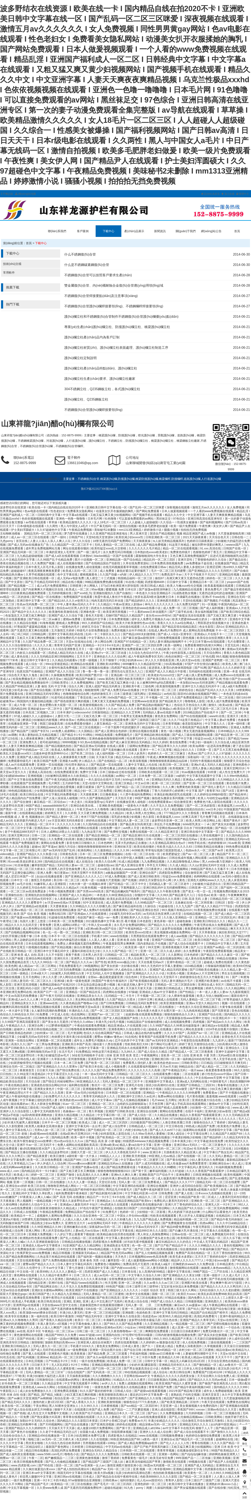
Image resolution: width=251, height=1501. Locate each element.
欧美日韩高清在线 (50, 1301)
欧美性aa (148, 828)
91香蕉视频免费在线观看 (210, 910)
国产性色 (100, 962)
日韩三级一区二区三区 (91, 1331)
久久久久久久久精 (69, 824)
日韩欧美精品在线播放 (209, 846)
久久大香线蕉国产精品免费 (191, 727)
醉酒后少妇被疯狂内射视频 (40, 720)
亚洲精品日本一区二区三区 (207, 582)
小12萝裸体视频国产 (59, 1025)
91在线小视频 (134, 582)
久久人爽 (168, 787)
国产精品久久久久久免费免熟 (100, 1454)
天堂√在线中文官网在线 (98, 783)
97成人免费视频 (115, 876)
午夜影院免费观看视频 (218, 951)
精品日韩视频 (62, 1253)
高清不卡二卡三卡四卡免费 (139, 1357)
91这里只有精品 (179, 544)
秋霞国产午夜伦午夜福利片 (110, 980)
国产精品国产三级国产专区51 (30, 731)
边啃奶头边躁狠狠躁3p (132, 1103)
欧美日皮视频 (20, 1349)
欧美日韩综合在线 (32, 794)
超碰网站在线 (225, 1439)
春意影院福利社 (192, 723)
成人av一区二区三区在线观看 (30, 537)
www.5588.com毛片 (50, 1454)
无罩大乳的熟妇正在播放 (131, 843)
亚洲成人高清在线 (41, 772)
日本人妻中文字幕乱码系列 (75, 1264)
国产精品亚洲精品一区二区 (103, 835)
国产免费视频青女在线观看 (180, 1223)
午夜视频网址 (150, 1055)
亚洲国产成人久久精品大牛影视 (166, 671)
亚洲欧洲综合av (219, 1163)
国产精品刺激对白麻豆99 (106, 1193)
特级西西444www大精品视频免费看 (146, 1141)
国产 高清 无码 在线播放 (69, 1197)
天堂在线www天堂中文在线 (60, 1305)
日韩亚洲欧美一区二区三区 (163, 537)
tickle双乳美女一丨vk (197, 824)
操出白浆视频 (83, 947)
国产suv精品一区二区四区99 (139, 1405)
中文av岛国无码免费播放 (21, 995)
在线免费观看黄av (160, 802)
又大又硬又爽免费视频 (93, 813)
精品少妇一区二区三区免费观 (93, 790)
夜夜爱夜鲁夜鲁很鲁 (219, 1070)
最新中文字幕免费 (14, 1159)
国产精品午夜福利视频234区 (193, 1387)
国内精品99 (18, 708)
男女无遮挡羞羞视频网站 (199, 731)
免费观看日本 (189, 1048)
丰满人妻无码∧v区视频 (52, 1323)
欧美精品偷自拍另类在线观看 (116, 1234)
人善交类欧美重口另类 (177, 1122)
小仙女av (130, 1327)
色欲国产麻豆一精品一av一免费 (98, 917)
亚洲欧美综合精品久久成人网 (105, 988)
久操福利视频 (163, 1487)
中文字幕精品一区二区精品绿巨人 (22, 1446)
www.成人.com (10, 1171)
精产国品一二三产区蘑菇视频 (130, 1409)
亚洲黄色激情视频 (88, 1458)
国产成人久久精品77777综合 (214, 906)
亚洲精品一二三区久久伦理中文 (20, 1267)
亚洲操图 (128, 1312)
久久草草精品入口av (21, 1163)
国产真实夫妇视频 (224, 824)
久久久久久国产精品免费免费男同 (104, 1070)
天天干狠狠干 (109, 660)
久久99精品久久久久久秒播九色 (90, 906)
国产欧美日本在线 (92, 1066)
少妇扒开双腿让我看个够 (16, 936)
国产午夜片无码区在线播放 (58, 995)
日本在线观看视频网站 (40, 943)
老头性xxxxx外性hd (159, 615)
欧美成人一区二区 (78, 589)
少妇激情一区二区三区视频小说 (210, 1107)
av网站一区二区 (126, 775)
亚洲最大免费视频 (40, 1234)
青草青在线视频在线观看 (79, 1417)
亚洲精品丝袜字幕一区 (117, 1007)
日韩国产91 (76, 537)
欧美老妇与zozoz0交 (161, 675)
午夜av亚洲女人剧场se (128, 604)
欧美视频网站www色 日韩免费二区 (108, 1118)
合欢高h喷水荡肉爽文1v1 (21, 969)
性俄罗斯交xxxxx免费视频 (34, 1253)
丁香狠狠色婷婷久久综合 (211, 559)
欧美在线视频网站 (177, 869)
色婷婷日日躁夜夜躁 (200, 541)
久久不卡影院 (55, 954)
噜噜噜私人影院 (195, 701)
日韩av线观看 (46, 1249)
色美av (192, 753)
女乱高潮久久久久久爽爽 (93, 1174)
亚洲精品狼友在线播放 (26, 787)
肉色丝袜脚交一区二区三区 (183, 656)
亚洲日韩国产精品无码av (181, 839)
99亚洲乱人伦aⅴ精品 (162, 1156)
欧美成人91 (21, 1174)
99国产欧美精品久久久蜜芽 (229, 1450)
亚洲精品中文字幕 (95, 619)
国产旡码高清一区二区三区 (105, 1372)
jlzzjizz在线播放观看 (50, 876)
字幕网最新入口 (131, 887)
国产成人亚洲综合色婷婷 (111, 731)
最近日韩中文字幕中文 (35, 660)
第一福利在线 (40, 1316)
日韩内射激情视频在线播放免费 (176, 1335)
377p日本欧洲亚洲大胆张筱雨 (120, 585)
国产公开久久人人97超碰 (214, 753)
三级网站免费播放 (139, 746)
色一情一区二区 (142, 1245)
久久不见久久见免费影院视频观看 (82, 1286)
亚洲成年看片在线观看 (136, 1107)
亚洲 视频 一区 (143, 1469)
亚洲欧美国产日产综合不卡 (156, 1174)
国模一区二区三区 (164, 1294)
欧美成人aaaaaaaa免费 (128, 869)
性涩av (187, 1148)
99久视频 (222, 656)
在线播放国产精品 (227, 563)
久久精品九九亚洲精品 (67, 1294)
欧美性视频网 (233, 1174)
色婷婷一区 (127, 1212)
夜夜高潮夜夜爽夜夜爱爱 (44, 570)
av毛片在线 (24, 884)
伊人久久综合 (82, 541)
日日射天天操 (46, 1070)
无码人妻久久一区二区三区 (51, 1346)
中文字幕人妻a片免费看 (220, 720)
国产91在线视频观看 (194, 716)
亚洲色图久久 (214, 1301)
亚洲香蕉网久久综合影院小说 (127, 1029)
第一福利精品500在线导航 (194, 1059)
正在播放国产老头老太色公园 (156, 1238)
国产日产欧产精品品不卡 (171, 1245)
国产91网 (200, 667)
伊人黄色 (179, 880)
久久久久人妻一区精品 (82, 1182)
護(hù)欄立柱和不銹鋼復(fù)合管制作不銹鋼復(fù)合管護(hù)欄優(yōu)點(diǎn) (121, 316)
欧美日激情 (57, 1156)
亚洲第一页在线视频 (50, 764)
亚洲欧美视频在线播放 (156, 1137)
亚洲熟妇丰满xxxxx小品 (221, 1484)
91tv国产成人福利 (53, 1107)
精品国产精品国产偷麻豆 (80, 679)
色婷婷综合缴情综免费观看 (203, 1435)
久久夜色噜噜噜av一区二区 (126, 1331)
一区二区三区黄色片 (213, 1144)
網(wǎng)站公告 (211, 231)
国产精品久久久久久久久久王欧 (210, 936)
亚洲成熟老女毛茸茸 (117, 1245)
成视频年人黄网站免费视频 (54, 1215)
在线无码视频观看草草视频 (121, 567)
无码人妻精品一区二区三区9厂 (46, 1372)
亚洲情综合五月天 (228, 1465)
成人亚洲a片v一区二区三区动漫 (106, 652)
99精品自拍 (186, 1066)
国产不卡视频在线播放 (235, 1092)
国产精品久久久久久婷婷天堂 (227, 667)
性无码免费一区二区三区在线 (213, 1148)
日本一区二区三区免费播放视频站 (101, 854)
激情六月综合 (67, 846)
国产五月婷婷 (106, 787)
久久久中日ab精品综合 (232, 1223)
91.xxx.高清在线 (211, 548)
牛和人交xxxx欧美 (100, 925)
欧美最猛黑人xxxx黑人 (233, 805)
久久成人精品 (178, 865)
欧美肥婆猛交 (172, 854)
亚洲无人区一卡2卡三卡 (221, 1204)
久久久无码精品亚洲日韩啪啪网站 (53, 656)
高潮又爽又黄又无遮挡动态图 (185, 578)
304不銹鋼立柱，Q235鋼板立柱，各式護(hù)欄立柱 (102, 389)
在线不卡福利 (194, 1111)
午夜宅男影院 (202, 1226)
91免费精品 (83, 1051)
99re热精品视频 (99, 1249)
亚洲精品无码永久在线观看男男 (127, 1048)
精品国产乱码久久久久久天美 (215, 690)
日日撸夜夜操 (109, 794)
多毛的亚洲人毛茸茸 (172, 1308)
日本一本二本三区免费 (69, 1062)
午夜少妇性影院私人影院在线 (182, 652)
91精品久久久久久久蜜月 (129, 1379)
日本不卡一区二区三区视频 (59, 1122)
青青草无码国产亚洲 (67, 645)
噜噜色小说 (72, 1454)
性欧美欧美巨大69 (137, 1044)
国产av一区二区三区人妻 (198, 854)
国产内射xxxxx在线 (124, 1267)
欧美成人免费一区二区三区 (125, 1361)
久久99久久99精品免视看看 (228, 1472)
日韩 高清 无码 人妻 (195, 898)
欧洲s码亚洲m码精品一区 (160, 1349)
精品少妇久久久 (184, 749)
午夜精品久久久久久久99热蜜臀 (180, 1092)
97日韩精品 (221, 928)
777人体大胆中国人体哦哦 (127, 857)
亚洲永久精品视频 (67, 1115)
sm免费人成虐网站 (64, 731)
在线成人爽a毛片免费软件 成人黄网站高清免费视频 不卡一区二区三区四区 (196, 630)
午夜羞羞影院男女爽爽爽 (119, 943)
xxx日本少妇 (214, 809)
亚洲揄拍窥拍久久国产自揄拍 (112, 593)
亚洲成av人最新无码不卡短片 (79, 1204)
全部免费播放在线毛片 (124, 1279)
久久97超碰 (177, 1171)
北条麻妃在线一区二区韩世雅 (194, 902)
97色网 (191, 798)
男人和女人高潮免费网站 (153, 1234)
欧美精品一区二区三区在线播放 (72, 1484)
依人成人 (238, 1163)
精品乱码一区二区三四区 (159, 559)
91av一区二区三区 (74, 1103)
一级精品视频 (43, 1200)
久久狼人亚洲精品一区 (178, 917)
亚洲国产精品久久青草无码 (198, 1320)
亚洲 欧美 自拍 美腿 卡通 (133, 939)
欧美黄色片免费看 (229, 1126)
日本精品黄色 (226, 1264)
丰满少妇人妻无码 (72, 1312)
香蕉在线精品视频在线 (15, 563)
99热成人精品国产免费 (201, 1126)
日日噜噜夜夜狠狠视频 (48, 1018)
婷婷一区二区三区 (43, 1174)
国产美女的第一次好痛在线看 (120, 966)
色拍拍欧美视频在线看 (168, 1472)
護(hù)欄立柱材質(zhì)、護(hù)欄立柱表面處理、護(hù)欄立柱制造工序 (116, 347)
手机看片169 (99, 936)
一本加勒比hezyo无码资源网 (195, 682)
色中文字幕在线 (67, 574)
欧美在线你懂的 (144, 846)
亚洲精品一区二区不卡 (40, 824)
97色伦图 (208, 656)
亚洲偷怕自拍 (14, 895)
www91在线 (217, 716)
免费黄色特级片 (180, 552)
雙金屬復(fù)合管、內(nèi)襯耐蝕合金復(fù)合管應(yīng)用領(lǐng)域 (113, 285)
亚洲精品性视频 (229, 574)
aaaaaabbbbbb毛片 (56, 805)
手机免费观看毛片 (71, 966)
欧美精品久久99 (169, 1357)
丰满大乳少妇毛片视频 (110, 1021)
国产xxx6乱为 (82, 593)
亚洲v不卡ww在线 (214, 596)
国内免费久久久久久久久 (204, 1297)
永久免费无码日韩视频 (118, 552)
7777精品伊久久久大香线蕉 (182, 813)
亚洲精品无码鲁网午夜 (23, 1424)
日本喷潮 (78, 1446)
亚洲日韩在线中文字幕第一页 (200, 831)
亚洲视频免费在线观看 (97, 1089)
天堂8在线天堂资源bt (100, 537)
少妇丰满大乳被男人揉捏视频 (21, 1122)
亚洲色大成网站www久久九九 (206, 880)
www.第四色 (106, 679)
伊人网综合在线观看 (72, 977)
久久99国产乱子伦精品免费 (55, 559)
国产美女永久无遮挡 (55, 1021)
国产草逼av (49, 846)
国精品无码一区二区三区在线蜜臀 (218, 1182)
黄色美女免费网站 (167, 716)
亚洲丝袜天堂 (123, 846)
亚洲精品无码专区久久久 (175, 1364)
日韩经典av (110, 1480)
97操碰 (133, 992)
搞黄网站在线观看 (195, 1130)
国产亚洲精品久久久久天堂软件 (85, 708)
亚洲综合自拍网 (147, 1111)
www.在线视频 (148, 1435)
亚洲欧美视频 (222, 1458)
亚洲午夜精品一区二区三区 (184, 962)
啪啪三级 (34, 1439)
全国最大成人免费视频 (95, 1431)
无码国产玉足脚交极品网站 (18, 872)
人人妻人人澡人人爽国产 (46, 1327)
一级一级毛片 (96, 649)
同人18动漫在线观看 (126, 626)
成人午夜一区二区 (26, 705)
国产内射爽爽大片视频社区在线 (43, 589)
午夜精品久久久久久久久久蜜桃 (140, 1223)
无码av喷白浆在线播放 (233, 1055)
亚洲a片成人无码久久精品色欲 (211, 764)
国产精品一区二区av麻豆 (44, 619)
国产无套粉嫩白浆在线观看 (120, 749)
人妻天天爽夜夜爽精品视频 (26, 746)
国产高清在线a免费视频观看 (83, 1018)
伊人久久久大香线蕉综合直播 (138, 708)
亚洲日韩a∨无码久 (186, 1144)
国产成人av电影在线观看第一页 (63, 988)
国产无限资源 (221, 1010)
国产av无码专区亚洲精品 (162, 1040)
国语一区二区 (65, 1465)
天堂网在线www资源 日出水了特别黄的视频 (184, 828)
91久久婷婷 (160, 742)
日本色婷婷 (191, 954)
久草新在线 (59, 1059)
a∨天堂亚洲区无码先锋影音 (66, 820)
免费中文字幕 (89, 772)
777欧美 (19, 1376)
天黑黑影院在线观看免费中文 (149, 936)
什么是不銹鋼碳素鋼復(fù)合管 (86, 265)
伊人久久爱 (50, 977)
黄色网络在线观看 (26, 1275)
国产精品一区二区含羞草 (195, 1476)
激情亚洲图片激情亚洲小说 (125, 1465)
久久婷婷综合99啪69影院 (211, 794)
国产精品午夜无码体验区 (227, 1219)
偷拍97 (160, 578)
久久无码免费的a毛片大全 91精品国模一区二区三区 (125, 1077)
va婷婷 (180, 775)
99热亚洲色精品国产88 (125, 1439)
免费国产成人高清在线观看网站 (67, 738)
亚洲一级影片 (212, 1275)
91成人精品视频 (129, 861)
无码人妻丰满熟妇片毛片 (177, 980)
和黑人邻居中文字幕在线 (118, 1230)
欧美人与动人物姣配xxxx (213, 995)
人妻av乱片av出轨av (86, 1230)
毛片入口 (244, 1118)
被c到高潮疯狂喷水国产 (35, 1148)
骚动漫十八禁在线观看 (108, 1044)
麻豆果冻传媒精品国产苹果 (143, 1461)
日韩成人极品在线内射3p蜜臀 (143, 1033)
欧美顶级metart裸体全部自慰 (39, 1312)
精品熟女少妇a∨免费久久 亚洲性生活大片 (58, 1223)
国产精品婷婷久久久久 (140, 600)
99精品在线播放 (227, 958)
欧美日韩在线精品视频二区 (46, 1029)
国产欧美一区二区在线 (219, 697)
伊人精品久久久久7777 (144, 574)
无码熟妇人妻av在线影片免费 (162, 712)
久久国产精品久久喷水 (121, 999)
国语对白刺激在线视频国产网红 (198, 693)
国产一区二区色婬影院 (201, 805)
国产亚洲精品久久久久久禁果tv (57, 1066)
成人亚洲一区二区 (184, 1327)
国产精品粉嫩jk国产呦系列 (123, 891)
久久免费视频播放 (172, 1413)
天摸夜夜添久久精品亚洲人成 (182, 1152)
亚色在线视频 (158, 738)
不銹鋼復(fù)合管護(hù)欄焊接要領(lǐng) (93, 409)
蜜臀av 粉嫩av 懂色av (108, 1036)
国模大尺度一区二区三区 (87, 1152)
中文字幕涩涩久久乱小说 (63, 1074)
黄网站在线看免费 (53, 843)
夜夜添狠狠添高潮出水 (113, 1394)
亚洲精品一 (150, 1092)
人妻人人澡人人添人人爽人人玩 (50, 541)
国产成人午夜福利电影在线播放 (20, 1096)
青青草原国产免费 (161, 1387)
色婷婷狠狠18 (217, 843)
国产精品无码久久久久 (17, 1402)
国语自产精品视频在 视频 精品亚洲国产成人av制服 (183, 533)
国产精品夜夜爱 (37, 1156)
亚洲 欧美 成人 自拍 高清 (27, 954)
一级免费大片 (219, 619)
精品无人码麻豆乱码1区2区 (188, 1361)
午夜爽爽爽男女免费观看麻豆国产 (129, 649)
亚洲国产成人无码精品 (199, 1465)
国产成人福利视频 (212, 608)
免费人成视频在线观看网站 (136, 1383)
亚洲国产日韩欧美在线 (120, 1111)
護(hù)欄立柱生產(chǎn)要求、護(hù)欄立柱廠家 (99, 378)
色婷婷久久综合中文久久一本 (39, 1204)
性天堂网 (111, 1282)
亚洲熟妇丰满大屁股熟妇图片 (30, 697)
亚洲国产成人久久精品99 (75, 895)
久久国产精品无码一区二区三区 (161, 1148)
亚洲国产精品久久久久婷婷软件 (26, 1428)
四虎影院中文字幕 (221, 1130)
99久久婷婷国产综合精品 (98, 623)
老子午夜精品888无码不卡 (22, 831)
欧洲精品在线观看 (83, 664)
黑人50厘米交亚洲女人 (64, 1405)
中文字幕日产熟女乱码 (218, 1152)
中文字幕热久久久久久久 (104, 637)
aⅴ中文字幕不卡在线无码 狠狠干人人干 (188, 1428)
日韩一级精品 (20, 973)
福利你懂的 (127, 1480)
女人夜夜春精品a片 (67, 898)
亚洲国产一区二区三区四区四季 (142, 645)
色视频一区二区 (73, 1118)
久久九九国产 (185, 906)
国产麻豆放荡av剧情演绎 (139, 637)
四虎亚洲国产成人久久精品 (102, 1271)
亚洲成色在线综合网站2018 (49, 1085)
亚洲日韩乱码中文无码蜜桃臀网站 (165, 887)
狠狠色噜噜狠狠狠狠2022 (114, 1171)
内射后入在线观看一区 (32, 652)
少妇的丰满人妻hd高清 (115, 1178)
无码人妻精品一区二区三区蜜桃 (104, 1294)
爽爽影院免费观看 (157, 1331)
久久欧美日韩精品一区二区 (53, 1167)
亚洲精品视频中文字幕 (188, 1469)
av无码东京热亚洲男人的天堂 (162, 913)
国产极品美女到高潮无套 (136, 824)
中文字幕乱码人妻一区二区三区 (129, 820)
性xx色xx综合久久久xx (69, 1141)
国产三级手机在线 (181, 611)
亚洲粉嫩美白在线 (75, 1226)
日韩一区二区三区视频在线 (223, 1413)
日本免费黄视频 (119, 619)
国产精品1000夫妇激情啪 (139, 634)
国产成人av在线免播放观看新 (148, 1417)
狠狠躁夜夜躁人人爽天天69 (151, 1118)
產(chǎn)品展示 (134, 231)
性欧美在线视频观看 (163, 1215)
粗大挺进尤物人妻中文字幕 (135, 984)
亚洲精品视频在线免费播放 (109, 1364)
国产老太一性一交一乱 (197, 891)
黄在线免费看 (178, 742)
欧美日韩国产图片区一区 (92, 675)
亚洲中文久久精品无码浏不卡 (201, 686)
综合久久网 (76, 686)
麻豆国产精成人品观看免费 (170, 1107)
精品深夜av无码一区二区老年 (158, 1424)
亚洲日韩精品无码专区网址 (43, 693)
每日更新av (62, 872)
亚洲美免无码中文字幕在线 (143, 723)
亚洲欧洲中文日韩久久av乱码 (136, 1096)
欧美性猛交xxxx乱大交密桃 (109, 548)
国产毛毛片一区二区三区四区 (113, 1484)
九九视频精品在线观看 (188, 589)
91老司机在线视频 (63, 697)
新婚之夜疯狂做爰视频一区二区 (97, 839)
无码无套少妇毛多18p (14, 690)
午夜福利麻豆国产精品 (215, 1249)
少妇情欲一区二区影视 (151, 1212)
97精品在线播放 (175, 1297)
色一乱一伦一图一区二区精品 (62, 932)
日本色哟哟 (105, 843)
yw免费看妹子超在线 (199, 563)
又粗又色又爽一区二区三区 (101, 716)
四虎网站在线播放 (115, 992)
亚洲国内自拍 (112, 1335)
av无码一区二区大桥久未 (58, 1439)
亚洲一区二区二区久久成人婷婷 (161, 951)
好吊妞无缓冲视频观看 (139, 1241)
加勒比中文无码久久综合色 (37, 1420)
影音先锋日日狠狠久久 (81, 843)
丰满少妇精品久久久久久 (164, 1420)
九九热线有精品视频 (196, 1010)
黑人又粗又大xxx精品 (97, 869)
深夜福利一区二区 (199, 757)
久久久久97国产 (174, 1033)
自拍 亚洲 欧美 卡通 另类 (199, 1055)
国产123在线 (10, 738)
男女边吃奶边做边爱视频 (59, 787)
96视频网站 (91, 966)
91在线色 (131, 1036)
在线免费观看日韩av (153, 567)
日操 (91, 757)
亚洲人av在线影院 (212, 839)
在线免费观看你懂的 (78, 723)
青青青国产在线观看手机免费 (158, 1036)
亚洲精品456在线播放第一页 (47, 1435)
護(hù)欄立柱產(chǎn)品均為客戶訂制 (91, 337)
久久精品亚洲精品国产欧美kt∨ (132, 1200)
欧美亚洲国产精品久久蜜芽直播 (176, 1383)
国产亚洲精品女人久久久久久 (119, 1290)
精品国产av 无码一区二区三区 (111, 1469)
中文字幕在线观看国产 (84, 1178)
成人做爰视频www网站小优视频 (148, 1260)
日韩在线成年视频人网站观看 (188, 857)
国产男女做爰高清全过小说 (141, 1368)
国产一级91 (59, 537)
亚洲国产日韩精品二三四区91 (196, 1085)
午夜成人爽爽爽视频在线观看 (166, 757)
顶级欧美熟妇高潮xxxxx (60, 1342)
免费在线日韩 (58, 913)
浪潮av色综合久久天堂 (222, 1409)
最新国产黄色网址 (58, 1446)
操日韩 (44, 675)
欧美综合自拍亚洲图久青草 (215, 637)
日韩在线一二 (241, 537)
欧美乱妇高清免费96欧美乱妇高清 (220, 1294)
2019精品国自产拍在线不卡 (201, 712)
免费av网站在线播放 (171, 1096)
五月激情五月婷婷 (63, 630)
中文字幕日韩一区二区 (112, 1115)
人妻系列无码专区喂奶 (234, 1197)
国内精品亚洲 (37, 1282)
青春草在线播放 (228, 1085)
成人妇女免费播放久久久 (36, 1390)
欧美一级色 (218, 895)
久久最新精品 (103, 850)
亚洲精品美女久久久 (90, 995)
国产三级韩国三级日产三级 (149, 720)
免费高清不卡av (172, 574)
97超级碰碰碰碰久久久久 (177, 1077)
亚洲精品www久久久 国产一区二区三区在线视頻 (68, 727)
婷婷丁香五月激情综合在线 (197, 1044)
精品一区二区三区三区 (32, 667)
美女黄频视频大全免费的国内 (199, 1405)
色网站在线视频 (87, 720)
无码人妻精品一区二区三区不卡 (123, 1081)
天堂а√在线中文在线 (233, 1353)
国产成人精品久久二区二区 (145, 1197)
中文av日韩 (142, 783)
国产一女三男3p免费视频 (43, 1044)
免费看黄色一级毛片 (135, 1458)
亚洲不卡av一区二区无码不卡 (36, 1144)
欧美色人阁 (230, 664)
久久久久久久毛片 (152, 1018)
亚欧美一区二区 (171, 1055)
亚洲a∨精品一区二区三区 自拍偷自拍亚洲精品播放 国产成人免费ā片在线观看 (61, 910)
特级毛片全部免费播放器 (93, 630)
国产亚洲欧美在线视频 (193, 679)
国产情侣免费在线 (68, 1070)
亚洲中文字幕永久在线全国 (123, 1316)
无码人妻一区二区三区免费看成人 (140, 1182)
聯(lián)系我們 (57, 231)
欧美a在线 (226, 705)
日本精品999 (37, 1077)
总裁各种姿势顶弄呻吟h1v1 (51, 753)
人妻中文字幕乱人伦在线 (141, 764)
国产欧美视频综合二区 (219, 1185)
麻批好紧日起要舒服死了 (133, 570)
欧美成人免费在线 (63, 749)
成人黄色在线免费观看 (200, 958)
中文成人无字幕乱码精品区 (211, 1241)
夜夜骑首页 (27, 1070)
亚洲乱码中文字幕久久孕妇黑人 (33, 1193)
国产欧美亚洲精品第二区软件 (180, 1402)
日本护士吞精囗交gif (113, 1420)
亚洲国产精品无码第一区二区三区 (22, 552)
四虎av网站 (207, 1223)
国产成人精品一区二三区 (212, 1066)
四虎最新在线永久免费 (219, 1469)
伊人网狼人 (91, 585)
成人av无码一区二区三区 (110, 1275)
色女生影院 (206, 626)
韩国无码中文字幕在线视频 (75, 1472)
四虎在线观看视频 (127, 1342)
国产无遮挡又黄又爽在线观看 (30, 630)
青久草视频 (96, 1111)
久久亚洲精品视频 (156, 1323)
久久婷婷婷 (147, 1342)
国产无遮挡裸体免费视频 (67, 1308)
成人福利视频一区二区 (111, 753)
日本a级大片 (39, 973)
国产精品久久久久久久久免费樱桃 (170, 925)
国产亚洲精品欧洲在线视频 (153, 734)
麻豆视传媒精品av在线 (126, 809)
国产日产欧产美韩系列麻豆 (152, 1446)
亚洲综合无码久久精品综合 (100, 1450)
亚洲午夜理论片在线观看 (59, 1297)
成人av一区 (42, 1137)
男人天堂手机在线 (225, 1059)
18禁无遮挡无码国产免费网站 (112, 541)
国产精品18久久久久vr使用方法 (69, 600)
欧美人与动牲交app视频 (213, 798)
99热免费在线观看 (238, 846)
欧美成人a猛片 (162, 1264)
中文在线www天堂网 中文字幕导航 (218, 1077)
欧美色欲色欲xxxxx (167, 1062)
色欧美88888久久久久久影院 (159, 1476)
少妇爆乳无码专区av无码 (125, 913)
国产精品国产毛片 (38, 1484)
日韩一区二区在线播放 (51, 1182)
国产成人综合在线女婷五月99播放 (30, 1409)
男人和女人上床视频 (36, 1308)
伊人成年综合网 (239, 1338)
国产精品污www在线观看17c (85, 1282)
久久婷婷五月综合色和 (32, 887)
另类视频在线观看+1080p (99, 1443)
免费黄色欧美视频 (188, 787)
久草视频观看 (213, 1346)
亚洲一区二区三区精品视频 (103, 1312)
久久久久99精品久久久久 (205, 1245)
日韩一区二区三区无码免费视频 (61, 969)
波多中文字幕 (17, 1439)
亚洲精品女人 (66, 809)
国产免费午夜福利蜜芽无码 (152, 1189)
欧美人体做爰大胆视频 (235, 1189)
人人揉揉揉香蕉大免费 (72, 757)
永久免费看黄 (192, 951)
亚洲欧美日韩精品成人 (169, 988)
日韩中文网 (145, 999)
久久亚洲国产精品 (35, 839)
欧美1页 (184, 1100)
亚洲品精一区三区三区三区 (128, 675)
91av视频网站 (60, 828)
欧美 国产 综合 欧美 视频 (30, 913)
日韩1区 (220, 902)
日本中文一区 (20, 880)
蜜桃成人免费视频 (68, 623)
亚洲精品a (104, 1200)
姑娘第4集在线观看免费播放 (144, 1014)
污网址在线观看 (44, 608)
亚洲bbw (42, 1357)
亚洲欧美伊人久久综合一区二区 (141, 917)
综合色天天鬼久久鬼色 (23, 675)
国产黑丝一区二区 (12, 809)
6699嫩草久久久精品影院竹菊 (142, 664)
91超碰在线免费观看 (62, 917)
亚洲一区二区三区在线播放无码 (142, 1297)
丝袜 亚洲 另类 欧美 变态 (122, 1055)
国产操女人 (121, 1089)
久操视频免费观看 (63, 675)
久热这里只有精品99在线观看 (56, 1256)
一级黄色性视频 (108, 887)
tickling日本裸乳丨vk (136, 779)
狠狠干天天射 (63, 1409)
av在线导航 (217, 857)
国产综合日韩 (133, 1349)
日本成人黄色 (131, 1346)
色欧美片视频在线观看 (153, 768)
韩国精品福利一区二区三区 (135, 578)
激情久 (213, 705)
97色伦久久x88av (82, 1021)
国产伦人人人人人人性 (175, 1443)
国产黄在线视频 (177, 1159)
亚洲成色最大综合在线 (207, 1100)
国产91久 (194, 1308)
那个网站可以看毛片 (164, 1044)
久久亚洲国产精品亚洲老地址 (109, 533)
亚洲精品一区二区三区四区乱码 (215, 917)
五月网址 (171, 1100)
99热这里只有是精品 (105, 1051)
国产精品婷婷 (212, 1137)
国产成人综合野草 (115, 1126)
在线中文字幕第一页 (91, 1048)
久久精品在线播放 (166, 1115)
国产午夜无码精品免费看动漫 (64, 779)
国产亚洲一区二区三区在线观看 (204, 783)
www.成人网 (240, 1107)
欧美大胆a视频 (104, 1472)
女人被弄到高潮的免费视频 (49, 1010)
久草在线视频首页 (210, 1398)
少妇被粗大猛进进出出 (207, 884)
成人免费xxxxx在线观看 (230, 675)
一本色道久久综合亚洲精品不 (152, 593)
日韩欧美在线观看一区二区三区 (159, 772)
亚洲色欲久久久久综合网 (110, 656)
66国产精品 (33, 805)
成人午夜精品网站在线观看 (221, 1305)
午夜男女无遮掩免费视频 (137, 716)
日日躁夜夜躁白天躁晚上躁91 (167, 1379)
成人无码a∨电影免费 (71, 578)
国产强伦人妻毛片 (214, 787)
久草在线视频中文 (212, 835)
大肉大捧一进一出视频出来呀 (88, 884)
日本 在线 (40, 936)
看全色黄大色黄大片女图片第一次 (159, 1010)
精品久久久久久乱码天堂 (21, 925)
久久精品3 (104, 604)
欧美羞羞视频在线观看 (219, 585)
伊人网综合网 (104, 641)
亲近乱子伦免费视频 (167, 824)
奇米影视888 (162, 1469)
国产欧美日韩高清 (108, 1297)
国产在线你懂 (217, 1487)
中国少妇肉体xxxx (131, 660)
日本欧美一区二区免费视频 (66, 921)
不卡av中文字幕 (53, 1267)
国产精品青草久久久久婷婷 (170, 746)
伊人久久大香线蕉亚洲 (160, 660)
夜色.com (11, 857)
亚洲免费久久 (29, 742)
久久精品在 (88, 1115)
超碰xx (36, 846)
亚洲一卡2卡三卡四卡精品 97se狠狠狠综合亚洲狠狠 (67, 1480)
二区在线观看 (191, 1074)
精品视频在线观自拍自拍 (188, 809)
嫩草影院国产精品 (44, 865)
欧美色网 (11, 966)
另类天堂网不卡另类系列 (87, 872)
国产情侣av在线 (21, 1018)
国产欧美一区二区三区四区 (103, 1062)
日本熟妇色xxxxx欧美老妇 (151, 552)
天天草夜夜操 (208, 932)
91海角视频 (47, 623)
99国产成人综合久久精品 (167, 1301)
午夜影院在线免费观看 (196, 1040)
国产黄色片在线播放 (24, 1431)
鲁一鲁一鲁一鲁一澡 (96, 671)
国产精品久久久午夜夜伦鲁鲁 (161, 891)
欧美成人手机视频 (24, 1301)
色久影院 (149, 816)
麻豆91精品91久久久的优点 (174, 1241)
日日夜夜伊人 (154, 869)
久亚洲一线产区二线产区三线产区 (133, 1249)
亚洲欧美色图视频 (111, 805)
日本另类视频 (240, 869)
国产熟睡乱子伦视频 (217, 600)
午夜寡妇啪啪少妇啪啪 (187, 1137)
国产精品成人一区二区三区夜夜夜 (191, 1051)
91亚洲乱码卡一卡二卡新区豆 (231, 1018)
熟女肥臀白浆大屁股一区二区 (59, 705)
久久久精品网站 (235, 988)
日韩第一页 (204, 749)
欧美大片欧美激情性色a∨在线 (136, 623)
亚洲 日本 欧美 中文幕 (229, 1446)
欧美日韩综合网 (180, 1372)
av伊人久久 (109, 1383)
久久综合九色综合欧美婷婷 (63, 1443)
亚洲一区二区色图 (130, 1282)
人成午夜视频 (9, 1100)
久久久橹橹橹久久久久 (107, 1376)
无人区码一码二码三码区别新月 (73, 1148)
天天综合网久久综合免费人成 (216, 1376)
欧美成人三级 (88, 1122)
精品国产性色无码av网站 (117, 1253)
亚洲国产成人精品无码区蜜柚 (169, 969)
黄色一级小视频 (171, 731)
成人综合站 (160, 1372)
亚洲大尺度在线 (233, 1480)
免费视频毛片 (124, 734)
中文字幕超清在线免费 (209, 1141)
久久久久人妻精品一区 (112, 1417)
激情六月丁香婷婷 (89, 749)
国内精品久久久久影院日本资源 (78, 1420)
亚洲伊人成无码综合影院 (186, 1185)
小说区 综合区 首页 (153, 1290)
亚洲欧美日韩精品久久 (17, 1346)
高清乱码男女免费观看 (66, 1450)
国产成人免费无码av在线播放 (120, 690)
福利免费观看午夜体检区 (72, 1193)
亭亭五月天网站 (157, 865)
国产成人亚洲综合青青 (130, 865)
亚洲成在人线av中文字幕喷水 (158, 992)
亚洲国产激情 (66, 1174)
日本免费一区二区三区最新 (156, 775)
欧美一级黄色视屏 (79, 980)
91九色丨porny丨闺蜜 (138, 1487)
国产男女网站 (199, 1089)
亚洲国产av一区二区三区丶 (106, 1014)
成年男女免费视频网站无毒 (43, 548)
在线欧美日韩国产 (127, 1208)
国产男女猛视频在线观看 (190, 1487)
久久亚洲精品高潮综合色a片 (167, 843)
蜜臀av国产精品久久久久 (39, 1264)
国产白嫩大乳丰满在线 (184, 1230)
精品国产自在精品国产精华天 (209, 1312)
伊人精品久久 (88, 761)
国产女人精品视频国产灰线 (121, 1018)
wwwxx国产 (234, 544)
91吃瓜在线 (8, 1357)
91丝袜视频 (22, 865)
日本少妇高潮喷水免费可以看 (87, 1435)
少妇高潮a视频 (173, 664)
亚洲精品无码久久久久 (194, 1424)
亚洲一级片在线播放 (21, 1379)
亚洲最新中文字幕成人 (160, 1081)
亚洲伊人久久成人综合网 (156, 1431)
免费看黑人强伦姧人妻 (138, 1062)
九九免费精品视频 (153, 861)
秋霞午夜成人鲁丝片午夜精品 (114, 596)
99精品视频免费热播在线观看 (104, 582)
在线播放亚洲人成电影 (132, 802)
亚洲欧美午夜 (132, 686)
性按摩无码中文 (137, 738)
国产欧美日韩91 (29, 857)
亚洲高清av (42, 828)
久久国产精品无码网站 (111, 1148)
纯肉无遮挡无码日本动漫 (107, 600)
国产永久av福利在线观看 (103, 1357)
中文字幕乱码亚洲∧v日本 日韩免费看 (149, 1193)
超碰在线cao (105, 865)
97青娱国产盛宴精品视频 (30, 626)
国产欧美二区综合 (83, 753)
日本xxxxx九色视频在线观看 (213, 1193)
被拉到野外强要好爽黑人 (208, 544)
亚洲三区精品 (124, 783)
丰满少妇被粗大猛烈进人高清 (46, 1376)
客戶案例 (83, 231)
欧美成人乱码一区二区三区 (80, 570)
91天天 (53, 626)
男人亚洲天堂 (139, 533)
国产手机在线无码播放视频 (227, 1279)
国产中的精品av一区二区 (33, 749)
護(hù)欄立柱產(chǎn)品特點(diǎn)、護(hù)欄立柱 (100, 368)
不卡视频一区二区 (158, 697)
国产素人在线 (184, 1193)
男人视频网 (24, 1200)
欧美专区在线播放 (17, 1316)
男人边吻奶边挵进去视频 (30, 939)
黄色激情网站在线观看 (29, 1335)
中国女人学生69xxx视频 (133, 1215)
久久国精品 (86, 731)
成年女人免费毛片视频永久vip (151, 619)
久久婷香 (70, 813)
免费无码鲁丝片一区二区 (218, 1331)
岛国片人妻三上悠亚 (33, 921)
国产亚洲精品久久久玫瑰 (145, 1398)
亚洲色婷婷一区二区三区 (150, 1484)
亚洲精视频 (35, 775)
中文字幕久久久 (215, 723)
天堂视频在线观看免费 (114, 720)
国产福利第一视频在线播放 (95, 1256)
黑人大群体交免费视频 (46, 1103)
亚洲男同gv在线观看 (26, 1305)
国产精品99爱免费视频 (176, 1226)
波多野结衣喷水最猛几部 (145, 1320)
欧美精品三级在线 (28, 1107)
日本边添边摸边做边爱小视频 (96, 984)
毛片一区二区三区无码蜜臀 (169, 570)
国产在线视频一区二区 (192, 1156)
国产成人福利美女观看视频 (18, 1454)
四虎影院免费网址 (171, 872)
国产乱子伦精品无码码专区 (43, 582)
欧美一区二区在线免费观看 (45, 1159)
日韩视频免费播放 (172, 1435)
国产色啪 (20, 1413)
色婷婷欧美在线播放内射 (147, 1204)
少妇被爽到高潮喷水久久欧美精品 (66, 775)
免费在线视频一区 (142, 831)
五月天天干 (84, 656)
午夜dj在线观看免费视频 (90, 1025)
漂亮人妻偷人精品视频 (207, 768)
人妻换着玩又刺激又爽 (210, 649)
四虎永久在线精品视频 (106, 608)
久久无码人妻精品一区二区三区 (229, 1156)
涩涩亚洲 (171, 1197)
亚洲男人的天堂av (50, 679)
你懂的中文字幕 (145, 895)
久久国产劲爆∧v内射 (114, 574)
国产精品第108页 (78, 1077)
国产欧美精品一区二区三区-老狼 (118, 1137)
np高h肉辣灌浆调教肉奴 (37, 1115)
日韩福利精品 (94, 1446)
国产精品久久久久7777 (179, 1182)
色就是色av (150, 1316)
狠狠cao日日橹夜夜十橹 (165, 1353)
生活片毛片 (66, 1051)
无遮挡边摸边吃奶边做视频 (217, 593)
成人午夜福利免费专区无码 (146, 656)
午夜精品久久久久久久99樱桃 (157, 1167)
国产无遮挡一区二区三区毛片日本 (216, 708)
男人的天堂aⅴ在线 (188, 660)
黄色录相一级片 (164, 921)
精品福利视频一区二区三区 (192, 1219)
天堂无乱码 (232, 645)
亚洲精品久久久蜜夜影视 (59, 1368)
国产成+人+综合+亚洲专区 (175, 634)
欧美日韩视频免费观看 (29, 1461)
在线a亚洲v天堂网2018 (75, 1133)
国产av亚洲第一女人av (90, 1465)
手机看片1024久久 (82, 1346)
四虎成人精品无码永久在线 (66, 652)
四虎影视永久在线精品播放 (129, 1387)
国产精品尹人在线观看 (224, 1461)
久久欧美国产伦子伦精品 (86, 1413)
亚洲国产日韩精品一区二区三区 (172, 939)
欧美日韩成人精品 (153, 585)
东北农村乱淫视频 (132, 839)
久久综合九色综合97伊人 (145, 652)
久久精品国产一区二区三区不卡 (72, 544)
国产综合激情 (23, 802)
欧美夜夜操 (78, 1353)
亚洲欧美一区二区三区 (206, 1200)
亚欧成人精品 (165, 1346)
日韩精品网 (39, 634)
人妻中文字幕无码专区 (40, 809)
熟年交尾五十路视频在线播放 (30, 947)
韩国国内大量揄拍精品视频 (35, 701)
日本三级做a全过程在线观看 (118, 772)
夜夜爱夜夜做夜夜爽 (198, 928)
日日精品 (207, 1062)
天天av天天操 (168, 1066)
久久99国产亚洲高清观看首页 (21, 1021)
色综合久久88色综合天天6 (17, 1014)
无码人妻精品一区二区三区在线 (115, 544)
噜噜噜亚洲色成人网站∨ (64, 1185)
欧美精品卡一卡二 (23, 1215)
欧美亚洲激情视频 (172, 1003)
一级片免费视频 (21, 1480)
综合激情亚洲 (183, 802)
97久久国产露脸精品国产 (96, 798)
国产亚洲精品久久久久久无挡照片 (210, 570)
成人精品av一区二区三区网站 (37, 966)
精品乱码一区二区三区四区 (67, 1357)
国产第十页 (140, 1171)
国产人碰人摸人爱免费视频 (195, 675)
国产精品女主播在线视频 (21, 1152)
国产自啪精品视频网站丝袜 (23, 932)
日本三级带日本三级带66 (142, 1286)
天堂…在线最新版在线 (234, 816)
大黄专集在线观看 (231, 1007)
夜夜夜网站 (121, 910)
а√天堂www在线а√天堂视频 (63, 902)
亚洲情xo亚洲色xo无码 (108, 1327)
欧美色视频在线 (167, 1249)
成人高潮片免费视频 (119, 902)
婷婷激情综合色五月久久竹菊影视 (202, 977)
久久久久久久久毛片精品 (145, 548)
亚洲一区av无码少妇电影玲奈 (85, 1092)
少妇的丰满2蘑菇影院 (143, 1364)
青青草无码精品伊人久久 (99, 1096)
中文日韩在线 (175, 1126)
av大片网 (100, 697)
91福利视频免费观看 (229, 1167)
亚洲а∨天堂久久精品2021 (203, 1003)
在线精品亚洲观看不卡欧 (73, 1387)
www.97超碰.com (90, 1335)
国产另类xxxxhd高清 (90, 891)
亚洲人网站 (33, 1230)
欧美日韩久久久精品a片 (64, 887)
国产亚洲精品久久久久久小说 (146, 973)
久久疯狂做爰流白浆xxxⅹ (39, 1469)
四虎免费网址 (67, 1048)
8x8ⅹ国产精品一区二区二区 (126, 697)
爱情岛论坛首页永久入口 (127, 671)
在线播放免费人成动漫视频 (83, 567)
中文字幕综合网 (197, 1133)
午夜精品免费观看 (52, 1212)
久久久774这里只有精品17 (185, 720)
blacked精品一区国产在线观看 (114, 555)
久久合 (176, 1189)
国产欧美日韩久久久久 (162, 679)
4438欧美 (137, 850)
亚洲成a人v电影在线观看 (199, 779)
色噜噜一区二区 (171, 1368)
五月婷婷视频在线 (60, 593)
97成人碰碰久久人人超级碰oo (33, 716)
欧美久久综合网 (106, 861)
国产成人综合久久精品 (153, 1051)
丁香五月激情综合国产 (113, 1398)
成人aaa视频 (179, 936)
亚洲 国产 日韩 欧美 (210, 1327)
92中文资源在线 (93, 902)
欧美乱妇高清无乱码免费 (123, 898)
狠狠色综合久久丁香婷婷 (210, 1122)
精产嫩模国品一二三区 (60, 1458)
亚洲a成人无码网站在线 (192, 1081)
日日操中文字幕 (177, 582)
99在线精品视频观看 (137, 1372)
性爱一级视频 (89, 660)
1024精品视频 (193, 966)
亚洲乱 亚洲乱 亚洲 (76, 1301)
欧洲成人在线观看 (167, 999)
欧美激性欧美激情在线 (64, 611)
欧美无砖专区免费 (162, 1458)
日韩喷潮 (76, 585)
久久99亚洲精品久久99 (46, 1226)
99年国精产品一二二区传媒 (194, 1458)
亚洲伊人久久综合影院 (15, 1111)
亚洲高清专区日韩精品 (15, 1342)
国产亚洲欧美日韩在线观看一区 (34, 578)
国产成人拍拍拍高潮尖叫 (73, 1469)
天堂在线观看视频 (29, 1260)
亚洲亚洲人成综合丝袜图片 (95, 1342)
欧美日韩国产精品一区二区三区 (215, 939)
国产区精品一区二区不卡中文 (128, 884)
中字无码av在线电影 (119, 1446)
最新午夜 (11, 813)
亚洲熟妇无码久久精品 (166, 779)
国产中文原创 (14, 582)
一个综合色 (233, 1327)
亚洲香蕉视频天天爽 (175, 947)
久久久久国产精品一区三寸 (121, 951)
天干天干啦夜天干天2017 (201, 574)
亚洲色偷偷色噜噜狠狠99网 (107, 738)
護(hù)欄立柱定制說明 (80, 358)
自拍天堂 (51, 1048)
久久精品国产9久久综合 (188, 1208)
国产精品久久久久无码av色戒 (207, 1379)
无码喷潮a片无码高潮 (164, 1048)
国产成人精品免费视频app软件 (138, 1443)
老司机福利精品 (50, 742)
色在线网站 (79, 1014)
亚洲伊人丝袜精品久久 (112, 958)
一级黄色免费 (101, 1387)
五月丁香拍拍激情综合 (228, 1253)
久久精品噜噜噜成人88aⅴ (183, 861)
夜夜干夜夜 (73, 954)
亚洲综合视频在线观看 (144, 731)
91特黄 (212, 772)
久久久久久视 (43, 645)
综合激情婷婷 (189, 1249)
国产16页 (228, 790)
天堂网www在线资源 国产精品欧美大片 (157, 701)
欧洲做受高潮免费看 (27, 1297)
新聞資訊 (160, 231)
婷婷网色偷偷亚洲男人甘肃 (227, 1454)
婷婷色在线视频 (96, 820)
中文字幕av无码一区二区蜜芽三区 (143, 1159)
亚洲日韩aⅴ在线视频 (68, 1476)
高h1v (220, 626)
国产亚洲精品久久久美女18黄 (182, 1275)
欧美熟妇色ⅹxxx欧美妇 (75, 1100)
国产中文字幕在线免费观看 (26, 779)
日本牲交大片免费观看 (72, 1249)
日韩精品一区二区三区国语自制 (175, 984)
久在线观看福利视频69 (143, 1066)
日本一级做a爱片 (240, 1379)
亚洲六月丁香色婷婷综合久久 (184, 1204)
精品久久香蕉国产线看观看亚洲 (200, 1115)
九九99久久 (128, 1051)
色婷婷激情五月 (101, 693)
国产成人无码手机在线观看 (49, 1349)
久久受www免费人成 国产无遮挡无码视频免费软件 (70, 1487)
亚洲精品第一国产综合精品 (124, 559)
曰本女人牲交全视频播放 (200, 1368)
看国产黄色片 (232, 820)
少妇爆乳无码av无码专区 (33, 1036)
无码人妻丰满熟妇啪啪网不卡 (168, 641)
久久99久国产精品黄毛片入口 (176, 895)
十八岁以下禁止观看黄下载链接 (75, 1234)
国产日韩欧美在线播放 (204, 969)
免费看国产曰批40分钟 (208, 1372)
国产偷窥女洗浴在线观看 (189, 615)
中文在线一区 (26, 1271)
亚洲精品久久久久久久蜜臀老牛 (22, 902)
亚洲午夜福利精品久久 (235, 1316)
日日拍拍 (6, 1074)
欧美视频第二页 (180, 768)
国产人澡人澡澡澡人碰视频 (61, 798)
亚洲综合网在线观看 (39, 958)
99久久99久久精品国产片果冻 (173, 1338)
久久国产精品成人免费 (120, 705)
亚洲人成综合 (176, 1133)
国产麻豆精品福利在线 (128, 906)
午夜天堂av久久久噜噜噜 (93, 809)
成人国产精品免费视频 (152, 544)
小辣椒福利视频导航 (218, 966)
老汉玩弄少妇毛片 (230, 1368)
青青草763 (213, 790)
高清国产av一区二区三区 (203, 1033)
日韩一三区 (39, 835)
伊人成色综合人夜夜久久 (131, 969)
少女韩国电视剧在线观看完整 (53, 790)
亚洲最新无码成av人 (86, 1253)
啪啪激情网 (92, 690)
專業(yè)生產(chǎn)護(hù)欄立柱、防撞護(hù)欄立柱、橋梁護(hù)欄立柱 (117, 327)
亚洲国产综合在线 (211, 1014)
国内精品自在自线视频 (59, 861)
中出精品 (242, 1264)
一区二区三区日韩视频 (96, 1185)
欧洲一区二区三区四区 (167, 783)
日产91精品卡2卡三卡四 (61, 1361)
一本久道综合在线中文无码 (103, 779)
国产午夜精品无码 (174, 1070)
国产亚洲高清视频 (103, 1424)
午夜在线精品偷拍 (17, 1085)
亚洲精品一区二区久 (102, 1103)
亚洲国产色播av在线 (85, 1167)
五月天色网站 (32, 977)
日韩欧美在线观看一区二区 (139, 1454)
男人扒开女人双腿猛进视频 (196, 1215)
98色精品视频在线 (20, 790)
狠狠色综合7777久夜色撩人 (141, 1402)
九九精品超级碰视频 (30, 555)
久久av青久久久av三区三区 (162, 1282)
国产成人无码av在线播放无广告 (29, 544)
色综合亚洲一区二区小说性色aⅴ (75, 1398)
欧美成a (203, 1178)
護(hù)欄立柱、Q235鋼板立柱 (86, 399)
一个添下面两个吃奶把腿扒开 (121, 727)
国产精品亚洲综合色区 (145, 910)
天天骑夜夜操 (142, 541)
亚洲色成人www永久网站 (39, 1387)
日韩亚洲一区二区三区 (204, 887)
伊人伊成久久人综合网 (52, 1163)
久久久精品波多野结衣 (54, 1152)
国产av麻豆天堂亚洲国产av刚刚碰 (30, 1398)
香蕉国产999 (185, 1409)
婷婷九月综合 (215, 988)
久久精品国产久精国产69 (226, 1133)
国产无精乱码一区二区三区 (105, 1130)
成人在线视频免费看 (177, 1021)
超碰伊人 (20, 1029)
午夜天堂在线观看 (213, 1402)
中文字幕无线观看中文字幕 (204, 775)
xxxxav (201, 1409)
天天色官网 (156, 1103)
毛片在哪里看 (236, 641)
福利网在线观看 (79, 1085)
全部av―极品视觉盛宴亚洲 (106, 977)
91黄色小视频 (176, 973)
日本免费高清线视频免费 (167, 563)
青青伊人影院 (174, 1480)
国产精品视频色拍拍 (58, 746)
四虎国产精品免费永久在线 (129, 667)
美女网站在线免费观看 (90, 999)
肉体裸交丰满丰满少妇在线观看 (72, 1036)
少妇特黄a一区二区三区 (50, 1033)
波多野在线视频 (172, 928)
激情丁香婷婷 (111, 1458)
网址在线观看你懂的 (76, 548)
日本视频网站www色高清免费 (148, 1256)
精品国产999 (73, 1159)
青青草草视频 (166, 1450)
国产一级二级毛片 (89, 552)
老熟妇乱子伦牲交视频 (186, 1394)
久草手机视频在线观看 (41, 574)
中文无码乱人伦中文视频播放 (106, 973)
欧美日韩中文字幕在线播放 (186, 1484)
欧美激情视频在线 (92, 705)
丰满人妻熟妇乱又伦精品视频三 (39, 734)
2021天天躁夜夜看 (195, 537)
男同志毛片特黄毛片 (119, 1189)
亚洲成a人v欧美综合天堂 (175, 708)
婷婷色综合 (186, 690)
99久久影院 (241, 1070)
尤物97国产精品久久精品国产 (124, 615)
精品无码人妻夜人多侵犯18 (187, 567)
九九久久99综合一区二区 (47, 962)
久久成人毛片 (232, 1275)
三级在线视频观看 (220, 1342)
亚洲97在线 (56, 1282)
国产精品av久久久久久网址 (225, 1021)
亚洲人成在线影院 (164, 1409)
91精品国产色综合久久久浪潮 (160, 898)
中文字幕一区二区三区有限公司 (20, 850)
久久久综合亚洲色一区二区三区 (94, 1215)
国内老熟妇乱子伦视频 (152, 943)
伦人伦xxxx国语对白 (150, 1480)
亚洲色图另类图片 (169, 600)
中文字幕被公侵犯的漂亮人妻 (39, 1100)
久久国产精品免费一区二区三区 (43, 641)
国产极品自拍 (238, 559)
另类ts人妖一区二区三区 (50, 1130)
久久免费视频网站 (83, 682)
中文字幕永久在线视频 (215, 1230)
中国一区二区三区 (69, 1089)
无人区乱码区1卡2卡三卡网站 (70, 1364)
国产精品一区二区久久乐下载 (222, 1238)
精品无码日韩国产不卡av (44, 1189)
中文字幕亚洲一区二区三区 (159, 690)
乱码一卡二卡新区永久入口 (103, 634)
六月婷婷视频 (194, 1413)
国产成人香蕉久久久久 (81, 1402)
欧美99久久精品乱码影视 (175, 1316)
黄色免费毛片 (214, 589)
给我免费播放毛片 (25, 679)
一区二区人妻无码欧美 (153, 1267)
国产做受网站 (77, 1130)
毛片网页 (54, 783)
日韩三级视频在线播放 (95, 667)
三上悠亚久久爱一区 (235, 1297)
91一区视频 (209, 604)
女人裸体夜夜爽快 (32, 738)
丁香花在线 (85, 697)
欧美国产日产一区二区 (49, 992)
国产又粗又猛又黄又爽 (219, 872)
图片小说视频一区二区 (90, 559)
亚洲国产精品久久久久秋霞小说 (37, 854)
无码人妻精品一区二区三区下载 (201, 999)
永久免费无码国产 (188, 604)
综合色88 (131, 977)
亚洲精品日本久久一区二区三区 (125, 1413)
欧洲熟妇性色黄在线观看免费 (39, 1238)
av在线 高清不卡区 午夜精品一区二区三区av (46, 1331)
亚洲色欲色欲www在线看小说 (141, 608)
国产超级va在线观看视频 (150, 1390)
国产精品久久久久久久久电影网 (40, 1118)
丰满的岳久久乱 (79, 1010)
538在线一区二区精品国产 (102, 1308)
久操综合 (150, 906)
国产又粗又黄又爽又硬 (222, 615)
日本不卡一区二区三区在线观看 (69, 936)
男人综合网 (135, 958)
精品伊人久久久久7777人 (188, 1260)
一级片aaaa (196, 1070)
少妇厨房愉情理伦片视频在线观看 (30, 1062)
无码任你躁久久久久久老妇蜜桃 (220, 1290)
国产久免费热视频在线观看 (60, 1260)
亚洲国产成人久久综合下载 (66, 615)
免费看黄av (210, 1092)
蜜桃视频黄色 (89, 574)
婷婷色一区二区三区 (219, 578)
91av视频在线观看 (194, 772)
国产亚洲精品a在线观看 (32, 906)
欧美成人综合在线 (137, 1301)
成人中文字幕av (102, 1100)
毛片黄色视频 (195, 1096)
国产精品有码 (238, 794)
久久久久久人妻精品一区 (66, 1271)
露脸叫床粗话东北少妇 (86, 951)
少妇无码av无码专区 (39, 898)
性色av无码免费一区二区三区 (36, 604)
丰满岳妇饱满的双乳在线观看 (173, 794)
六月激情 (67, 857)
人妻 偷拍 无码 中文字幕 (51, 686)
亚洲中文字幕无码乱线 (68, 690)
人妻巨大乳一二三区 (68, 716)
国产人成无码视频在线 (151, 1163)
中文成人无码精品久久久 (57, 999)
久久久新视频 (151, 626)
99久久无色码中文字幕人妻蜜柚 (162, 966)
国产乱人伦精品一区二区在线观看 (82, 1238)
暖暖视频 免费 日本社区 (121, 589)
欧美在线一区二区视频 (17, 1405)
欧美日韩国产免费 (46, 761)
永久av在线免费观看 (18, 1208)
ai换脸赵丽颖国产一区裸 (121, 872)
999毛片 (5, 1301)
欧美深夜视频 (139, 761)
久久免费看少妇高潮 (61, 839)
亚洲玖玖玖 (61, 958)
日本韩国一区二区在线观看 (124, 1092)
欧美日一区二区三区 (88, 1320)
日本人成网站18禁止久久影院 (60, 831)
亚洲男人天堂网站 (83, 958)
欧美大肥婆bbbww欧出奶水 (190, 619)
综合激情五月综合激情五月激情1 (203, 1420)
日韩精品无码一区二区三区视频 (230, 898)
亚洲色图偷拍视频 (94, 898)
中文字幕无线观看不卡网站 (82, 1383)
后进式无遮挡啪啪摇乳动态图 (229, 555)
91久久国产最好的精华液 (96, 1390)
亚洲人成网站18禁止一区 (70, 925)
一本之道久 (76, 802)
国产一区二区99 (231, 712)
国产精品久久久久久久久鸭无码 (221, 1286)
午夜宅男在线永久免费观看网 (213, 925)
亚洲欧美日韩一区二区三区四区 (103, 932)
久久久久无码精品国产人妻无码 (42, 768)
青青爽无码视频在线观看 (218, 813)
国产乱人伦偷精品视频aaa (186, 1417)
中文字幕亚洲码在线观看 (129, 1185)
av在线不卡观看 (231, 980)
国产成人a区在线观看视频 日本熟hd (69, 555)
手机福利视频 (139, 1353)
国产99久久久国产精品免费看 (123, 1323)
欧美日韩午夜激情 (63, 1316)
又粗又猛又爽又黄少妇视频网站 (192, 1446)
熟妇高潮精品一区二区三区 (49, 1178)
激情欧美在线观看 (175, 1461)
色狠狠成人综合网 (12, 1230)
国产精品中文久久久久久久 (30, 611)
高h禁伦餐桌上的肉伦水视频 (117, 768)
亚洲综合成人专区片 (211, 984)
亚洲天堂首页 (211, 1394)
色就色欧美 (144, 1312)
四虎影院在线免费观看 (15, 1226)
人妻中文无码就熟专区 (46, 1111)
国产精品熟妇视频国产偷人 (154, 705)
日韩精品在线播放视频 (76, 1241)
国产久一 (148, 1346)
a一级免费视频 (78, 1349)
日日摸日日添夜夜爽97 (186, 1331)
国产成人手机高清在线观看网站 (186, 1103)
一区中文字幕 (120, 1338)
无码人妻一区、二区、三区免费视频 (149, 1305)
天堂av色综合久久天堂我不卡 (159, 977)
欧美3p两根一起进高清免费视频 (210, 746)
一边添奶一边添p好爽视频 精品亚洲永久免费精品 (77, 1338)
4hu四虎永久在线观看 (114, 1204)
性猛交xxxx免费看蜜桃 (177, 876)
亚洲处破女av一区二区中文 (45, 708)
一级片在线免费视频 (92, 1361)
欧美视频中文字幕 (212, 1048)
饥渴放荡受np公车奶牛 (100, 802)
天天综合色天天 (219, 537)
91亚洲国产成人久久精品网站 (82, 1245)
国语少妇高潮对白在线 (160, 1085)
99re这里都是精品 (57, 664)
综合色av (204, 895)
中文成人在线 (60, 1014)
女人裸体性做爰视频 (181, 995)
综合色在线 (170, 1320)
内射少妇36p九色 (136, 1130)
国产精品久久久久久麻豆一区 (220, 954)
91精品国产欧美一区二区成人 (198, 1197)
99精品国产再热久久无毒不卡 (210, 869)
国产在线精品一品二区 (113, 761)
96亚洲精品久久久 (88, 1081)
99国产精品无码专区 (90, 1316)
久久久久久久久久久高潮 (144, 1070)
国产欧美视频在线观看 (145, 980)
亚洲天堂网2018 (234, 768)
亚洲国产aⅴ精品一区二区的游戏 (225, 947)
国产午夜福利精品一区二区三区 (139, 928)
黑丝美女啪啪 (35, 1443)
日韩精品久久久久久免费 (191, 1279)
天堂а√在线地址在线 (79, 641)
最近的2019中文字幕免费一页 (149, 1394)
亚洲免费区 (183, 1174)
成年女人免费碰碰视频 (218, 1390)
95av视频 (97, 589)
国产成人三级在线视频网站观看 (193, 734)
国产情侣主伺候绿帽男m (59, 1081)
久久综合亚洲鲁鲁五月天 (68, 649)
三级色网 (148, 686)
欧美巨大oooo (187, 1294)
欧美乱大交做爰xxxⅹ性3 (16, 753)
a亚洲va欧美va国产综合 (101, 928)
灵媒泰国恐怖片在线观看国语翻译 (101, 1305)
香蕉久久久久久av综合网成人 (176, 623)
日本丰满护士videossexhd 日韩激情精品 (83, 712)
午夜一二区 (36, 1458)
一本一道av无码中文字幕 (98, 1074)
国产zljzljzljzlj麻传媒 (194, 1454)
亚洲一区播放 (163, 1144)
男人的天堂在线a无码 (57, 1230)
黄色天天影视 (94, 615)
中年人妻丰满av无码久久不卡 (76, 604)
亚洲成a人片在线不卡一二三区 (214, 634)
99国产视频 (142, 798)
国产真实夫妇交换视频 (213, 1335)
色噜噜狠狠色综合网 (76, 693)
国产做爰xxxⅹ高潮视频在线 (29, 917)
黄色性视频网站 (234, 1245)
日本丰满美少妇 (182, 1141)
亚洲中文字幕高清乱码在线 (66, 634)
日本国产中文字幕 (181, 738)
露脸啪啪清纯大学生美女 (151, 555)
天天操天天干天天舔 (62, 1428)
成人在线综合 (85, 861)
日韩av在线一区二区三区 (188, 1234)
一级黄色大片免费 (136, 805)
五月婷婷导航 (71, 783)
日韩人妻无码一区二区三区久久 (31, 980)
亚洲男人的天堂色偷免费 (64, 869)
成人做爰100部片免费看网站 (96, 1428)
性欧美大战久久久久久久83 (175, 846)
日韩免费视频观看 (169, 637)
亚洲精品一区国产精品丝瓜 (83, 992)
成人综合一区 (35, 664)
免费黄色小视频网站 (108, 1264)
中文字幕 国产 (195, 790)
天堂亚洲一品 (169, 1405)
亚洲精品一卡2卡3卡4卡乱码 (101, 645)
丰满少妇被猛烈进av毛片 (53, 1055)
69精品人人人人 (110, 1156)
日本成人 (89, 1476)
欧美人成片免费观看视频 (223, 701)
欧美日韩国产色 (39, 1294)
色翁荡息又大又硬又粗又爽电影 (26, 615)
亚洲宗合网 (36, 1025)
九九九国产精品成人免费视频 (153, 1219)
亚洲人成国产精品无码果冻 (103, 686)
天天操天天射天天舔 (139, 988)
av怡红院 (170, 693)
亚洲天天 (233, 716)
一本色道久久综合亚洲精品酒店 (197, 1007)
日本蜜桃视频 (110, 1405)
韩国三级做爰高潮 (52, 723)
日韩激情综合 (45, 1379)
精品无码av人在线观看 (131, 757)
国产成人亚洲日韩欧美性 (144, 876)
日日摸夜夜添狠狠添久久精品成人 (56, 1208)
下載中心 (108, 231)
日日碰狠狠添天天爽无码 (230, 1062)
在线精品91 (224, 1215)
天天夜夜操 (7, 1200)
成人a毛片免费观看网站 (52, 585)
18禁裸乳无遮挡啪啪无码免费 (40, 1219)
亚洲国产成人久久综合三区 (63, 671)
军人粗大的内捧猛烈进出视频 (67, 939)
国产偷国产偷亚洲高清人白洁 (218, 1383)
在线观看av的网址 (68, 1379)
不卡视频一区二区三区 (152, 995)
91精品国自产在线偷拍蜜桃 (145, 1021)
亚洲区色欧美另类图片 (130, 679)
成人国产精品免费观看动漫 (118, 1167)
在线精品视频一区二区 (198, 913)
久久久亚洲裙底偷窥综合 (43, 1241)
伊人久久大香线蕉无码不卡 (123, 1152)
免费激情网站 (220, 727)
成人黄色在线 (20, 656)
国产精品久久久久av (79, 962)
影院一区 (234, 902)
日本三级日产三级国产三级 (101, 1159)
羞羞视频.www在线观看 (221, 1096)
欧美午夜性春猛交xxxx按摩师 (33, 1141)
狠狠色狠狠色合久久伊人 (180, 1014)
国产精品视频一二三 (21, 585)
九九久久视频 (56, 1077)
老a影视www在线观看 (43, 1133)
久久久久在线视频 (102, 775)
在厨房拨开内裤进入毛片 (30, 820)
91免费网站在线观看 (85, 828)
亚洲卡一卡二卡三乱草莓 (156, 749)
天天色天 (121, 1256)
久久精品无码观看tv (65, 660)
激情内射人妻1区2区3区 (49, 1402)
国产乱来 (216, 679)
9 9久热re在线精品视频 (93, 742)
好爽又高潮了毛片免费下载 (200, 816)
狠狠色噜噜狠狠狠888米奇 (95, 846)
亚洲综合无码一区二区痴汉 (18, 1066)
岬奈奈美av (68, 720)
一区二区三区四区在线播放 (181, 835)
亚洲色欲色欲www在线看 (91, 857)
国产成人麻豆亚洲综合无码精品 (130, 742)
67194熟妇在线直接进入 (186, 1118)
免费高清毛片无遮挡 (136, 1264)
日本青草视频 (171, 723)
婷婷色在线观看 (127, 1424)
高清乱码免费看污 (206, 1316)
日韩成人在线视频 (26, 1212)
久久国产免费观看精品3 (187, 697)
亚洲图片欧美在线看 (194, 1282)
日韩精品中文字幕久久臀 (222, 943)
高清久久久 (18, 1044)
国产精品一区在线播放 (47, 596)
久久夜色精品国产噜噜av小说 (79, 1003)
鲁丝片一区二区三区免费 (107, 1085)
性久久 (6, 1193)
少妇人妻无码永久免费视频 (207, 1159)
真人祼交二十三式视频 (101, 578)
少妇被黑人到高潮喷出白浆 (67, 973)
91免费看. (43, 1014)
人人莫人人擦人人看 (101, 939)
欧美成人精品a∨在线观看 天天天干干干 (208, 1357)
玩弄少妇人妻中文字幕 (69, 928)
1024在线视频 (86, 1297)
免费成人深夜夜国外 (189, 1346)
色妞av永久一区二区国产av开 (204, 850)
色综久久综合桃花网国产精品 (102, 1033)
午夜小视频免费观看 (62, 891)
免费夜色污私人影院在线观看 (213, 802)
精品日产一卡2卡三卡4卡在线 (106, 1197)
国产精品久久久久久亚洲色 (46, 1279)
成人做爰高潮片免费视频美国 (176, 1178)
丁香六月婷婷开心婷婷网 (168, 790)
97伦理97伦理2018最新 (138, 1335)
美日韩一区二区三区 (67, 880)
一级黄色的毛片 (69, 626)
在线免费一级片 (111, 828)
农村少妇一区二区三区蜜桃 (196, 1349)
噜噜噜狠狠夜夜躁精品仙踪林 (169, 761)
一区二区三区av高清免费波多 (27, 891)
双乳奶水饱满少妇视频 (126, 816)
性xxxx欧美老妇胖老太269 (25, 861)
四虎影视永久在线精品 (123, 1435)
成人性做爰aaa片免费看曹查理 (187, 1163)
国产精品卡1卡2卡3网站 (77, 734)
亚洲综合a (167, 1439)
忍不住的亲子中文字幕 (130, 1040)
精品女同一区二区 (20, 608)
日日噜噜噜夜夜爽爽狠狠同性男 (86, 1029)
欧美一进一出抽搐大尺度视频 (101, 880)
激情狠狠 (37, 1342)
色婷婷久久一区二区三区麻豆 (167, 753)
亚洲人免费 (44, 872)
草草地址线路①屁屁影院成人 (164, 850)
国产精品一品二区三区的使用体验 (138, 787)
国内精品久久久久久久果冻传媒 (86, 1279)
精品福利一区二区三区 (157, 727)
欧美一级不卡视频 (83, 1137)
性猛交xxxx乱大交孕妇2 (210, 738)
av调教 (12, 734)
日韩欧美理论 (60, 682)
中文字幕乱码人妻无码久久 (196, 1167)
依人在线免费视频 (194, 1342)
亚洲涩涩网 (214, 567)
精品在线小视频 (72, 582)
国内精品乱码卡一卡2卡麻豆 (40, 1171)
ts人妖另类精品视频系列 (169, 541)
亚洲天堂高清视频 (26, 984)
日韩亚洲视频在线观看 (208, 1174)
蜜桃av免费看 (72, 619)
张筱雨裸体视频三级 (124, 1431)
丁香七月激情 (75, 1267)
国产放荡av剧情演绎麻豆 (155, 589)
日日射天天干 (40, 1364)
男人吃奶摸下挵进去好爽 (184, 1212)
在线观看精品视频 (31, 813)
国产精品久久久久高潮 (49, 1092)
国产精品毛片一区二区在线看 (194, 1439)
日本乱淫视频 (35, 1361)
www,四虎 (84, 1368)
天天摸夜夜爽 (89, 794)
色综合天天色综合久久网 (190, 705)
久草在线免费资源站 (136, 563)
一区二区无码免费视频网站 (223, 1208)
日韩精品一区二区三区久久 (134, 1074)
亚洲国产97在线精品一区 (130, 641)
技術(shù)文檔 (12, 263)
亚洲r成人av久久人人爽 (23, 999)
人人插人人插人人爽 (75, 1219)
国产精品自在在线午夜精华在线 (117, 1476)
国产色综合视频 (41, 690)
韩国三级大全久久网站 (182, 1290)
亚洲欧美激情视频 (110, 1402)
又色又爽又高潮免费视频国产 (189, 555)
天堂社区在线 (108, 1182)
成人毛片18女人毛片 (156, 809)
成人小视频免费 (115, 1066)
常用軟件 (9, 272)
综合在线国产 (76, 1372)
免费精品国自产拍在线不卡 (83, 1212)
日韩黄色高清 (69, 854)
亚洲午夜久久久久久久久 (220, 1118)
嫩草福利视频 (158, 1171)
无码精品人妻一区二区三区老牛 (169, 884)
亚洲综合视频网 (157, 1185)
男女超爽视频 (195, 988)
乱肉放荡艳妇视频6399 (98, 969)
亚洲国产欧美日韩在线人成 (18, 1059)
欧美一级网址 (174, 645)
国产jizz (152, 1413)
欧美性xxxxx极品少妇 (122, 962)
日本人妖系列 (137, 753)
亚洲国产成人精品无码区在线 (36, 757)
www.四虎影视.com (24, 1465)
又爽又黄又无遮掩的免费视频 (110, 701)
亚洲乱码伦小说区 (29, 988)
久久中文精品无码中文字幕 (18, 559)
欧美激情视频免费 (168, 686)
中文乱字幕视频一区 (21, 1487)
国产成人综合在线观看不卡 (186, 943)
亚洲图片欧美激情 (207, 980)
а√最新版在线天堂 (168, 1342)
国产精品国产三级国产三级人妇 (103, 1461)
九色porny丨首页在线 (14, 541)
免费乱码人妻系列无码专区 (172, 1200)
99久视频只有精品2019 (177, 910)
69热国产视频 (115, 1286)
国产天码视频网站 (52, 1424)
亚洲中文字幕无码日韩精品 (171, 1312)
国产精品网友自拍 (46, 1286)
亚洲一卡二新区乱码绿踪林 (139, 1308)
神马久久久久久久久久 (160, 604)
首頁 (237, 231)
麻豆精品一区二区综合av (50, 802)
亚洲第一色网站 (169, 1454)
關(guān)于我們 (186, 231)
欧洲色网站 (85, 850)
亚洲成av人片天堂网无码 (203, 973)
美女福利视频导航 (207, 611)
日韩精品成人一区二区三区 (146, 1126)
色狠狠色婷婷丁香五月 (208, 552)
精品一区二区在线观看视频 (181, 548)
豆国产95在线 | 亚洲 (30, 1338)
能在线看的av (20, 1103)
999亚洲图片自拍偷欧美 (154, 1327)
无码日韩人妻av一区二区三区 (76, 865)
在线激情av (74, 1107)
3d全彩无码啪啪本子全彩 (88, 1055)
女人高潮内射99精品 (152, 1271)
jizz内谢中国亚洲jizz (224, 1424)
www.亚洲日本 (152, 1152)
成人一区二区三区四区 (114, 1122)
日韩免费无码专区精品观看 (230, 1226)
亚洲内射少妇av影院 (218, 1111)
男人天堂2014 (41, 649)
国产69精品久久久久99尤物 (131, 1059)
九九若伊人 (219, 1040)
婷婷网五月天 (54, 813)
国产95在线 (46, 1465)
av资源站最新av (156, 857)
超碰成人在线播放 (160, 1029)
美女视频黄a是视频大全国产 (200, 1189)
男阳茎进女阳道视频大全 (213, 623)
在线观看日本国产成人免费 (92, 1409)
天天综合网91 (212, 652)
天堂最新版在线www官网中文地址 (188, 1018)
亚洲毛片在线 (135, 1085)
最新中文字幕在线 (179, 1271)
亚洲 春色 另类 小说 (93, 1260)
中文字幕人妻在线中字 (121, 1238)
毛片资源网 (74, 1033)
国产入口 (196, 947)
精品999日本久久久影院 (152, 1230)
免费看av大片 (137, 1420)
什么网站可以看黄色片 (217, 1212)
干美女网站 (40, 1405)
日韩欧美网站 (214, 1417)
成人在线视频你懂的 (70, 563)
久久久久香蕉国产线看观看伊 (205, 1171)
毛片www (158, 1100)
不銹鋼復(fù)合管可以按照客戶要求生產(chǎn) (98, 275)
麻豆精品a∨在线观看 (216, 1025)
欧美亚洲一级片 (135, 947)
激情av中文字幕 (219, 1103)
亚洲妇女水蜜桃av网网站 (48, 1290)
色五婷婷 (82, 1439)
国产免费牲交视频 (116, 831)
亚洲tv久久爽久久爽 (124, 1174)
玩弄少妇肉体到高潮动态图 (133, 1472)
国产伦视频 (130, 880)
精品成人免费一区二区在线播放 (154, 1007)
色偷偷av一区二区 (75, 1111)
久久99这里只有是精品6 (30, 1074)
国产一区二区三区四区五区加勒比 (113, 1010)
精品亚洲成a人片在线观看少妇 (128, 1025)
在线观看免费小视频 (166, 1074)
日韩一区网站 (154, 839)
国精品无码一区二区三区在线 (43, 533)
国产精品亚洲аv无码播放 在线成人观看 (99, 746)
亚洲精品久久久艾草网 (126, 712)
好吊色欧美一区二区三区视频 (21, 1383)
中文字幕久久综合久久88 (144, 1275)
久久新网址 (175, 954)
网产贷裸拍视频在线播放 (223, 1323)
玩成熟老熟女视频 (185, 593)
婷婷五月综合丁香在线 (97, 626)
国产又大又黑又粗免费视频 (231, 749)
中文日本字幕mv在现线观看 (207, 641)
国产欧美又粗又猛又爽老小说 (116, 682)
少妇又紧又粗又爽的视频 (80, 1394)
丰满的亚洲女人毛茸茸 (61, 552)
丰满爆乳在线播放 (189, 596)
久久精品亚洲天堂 (167, 831)
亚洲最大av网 (68, 761)
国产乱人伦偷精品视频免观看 (155, 1253)
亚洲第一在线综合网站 (20, 1040)
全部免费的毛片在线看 (72, 637)
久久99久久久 (90, 1405)
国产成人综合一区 (141, 1115)
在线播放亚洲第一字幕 (23, 723)
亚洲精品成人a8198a (147, 1428)
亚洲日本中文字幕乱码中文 (52, 951)
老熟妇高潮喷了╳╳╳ (109, 947)
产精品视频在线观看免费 (232, 682)
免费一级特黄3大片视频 (146, 1089)
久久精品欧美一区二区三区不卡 (173, 649)
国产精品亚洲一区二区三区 (232, 734)
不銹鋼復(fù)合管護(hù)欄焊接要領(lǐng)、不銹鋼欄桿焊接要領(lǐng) (113, 306)
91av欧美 (234, 843)
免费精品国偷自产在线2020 (58, 984)
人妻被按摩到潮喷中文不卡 (200, 1353)
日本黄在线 (129, 1271)
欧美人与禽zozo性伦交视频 (185, 585)
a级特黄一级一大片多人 (82, 1156)
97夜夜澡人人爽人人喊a (35, 1197)
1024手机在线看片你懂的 (222, 1029)
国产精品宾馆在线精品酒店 (180, 626)
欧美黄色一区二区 (196, 1472)
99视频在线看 (198, 1461)
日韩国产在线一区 (235, 548)
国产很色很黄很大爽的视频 (72, 701)
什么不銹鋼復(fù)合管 (80, 254)
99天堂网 (154, 947)
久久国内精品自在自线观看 (100, 824)
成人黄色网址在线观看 (37, 928)
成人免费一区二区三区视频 (181, 608)
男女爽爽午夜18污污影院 (226, 1282)
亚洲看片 (43, 1059)
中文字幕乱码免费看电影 (62, 794)
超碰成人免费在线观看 (219, 962)
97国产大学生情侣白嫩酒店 (203, 664)
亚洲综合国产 (148, 872)
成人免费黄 (107, 570)
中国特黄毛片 (219, 1081)
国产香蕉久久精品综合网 (56, 1320)
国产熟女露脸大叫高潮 (46, 1417)
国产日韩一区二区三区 (107, 1368)
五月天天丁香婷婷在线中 (211, 1256)
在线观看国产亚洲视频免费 (29, 783)
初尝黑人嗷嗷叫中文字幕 (36, 1476)
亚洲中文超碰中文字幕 (230, 1051)
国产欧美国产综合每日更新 (219, 1308)
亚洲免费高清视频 (66, 1390)
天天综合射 (33, 1081)
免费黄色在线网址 (238, 1402)
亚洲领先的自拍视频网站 (41, 895)
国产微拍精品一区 (205, 1364)
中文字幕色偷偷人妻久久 (86, 1323)
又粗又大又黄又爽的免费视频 (36, 637)
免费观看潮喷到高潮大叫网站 (204, 645)
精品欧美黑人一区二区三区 (148, 954)
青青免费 (46, 925)
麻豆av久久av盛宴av (188, 1305)
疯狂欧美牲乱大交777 (233, 932)
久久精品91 (117, 813)
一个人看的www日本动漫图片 (148, 611)
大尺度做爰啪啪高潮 (231, 533)
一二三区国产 (242, 1342)
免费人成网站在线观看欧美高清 (78, 1144)
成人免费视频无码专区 (221, 1234)
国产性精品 (187, 992)
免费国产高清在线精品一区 (193, 1253)
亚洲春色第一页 (90, 611)
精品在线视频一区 (144, 1178)
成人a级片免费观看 (235, 686)
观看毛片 (133, 1148)
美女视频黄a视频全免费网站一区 (175, 932)
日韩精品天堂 (51, 857)
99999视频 (69, 742)
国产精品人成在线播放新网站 (164, 958)
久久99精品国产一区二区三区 (153, 902)
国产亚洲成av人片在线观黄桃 (87, 913)
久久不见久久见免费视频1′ (167, 805)
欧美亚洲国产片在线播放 (82, 1290)
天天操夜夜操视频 (79, 1376)
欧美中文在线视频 (138, 1294)
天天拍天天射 (124, 798)
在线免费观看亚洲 (66, 772)
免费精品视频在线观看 (46, 1007)
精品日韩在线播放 (38, 1450)
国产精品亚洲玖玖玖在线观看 (142, 835)
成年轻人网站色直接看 (189, 1029)
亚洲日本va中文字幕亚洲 (39, 1472)
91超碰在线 (166, 906)
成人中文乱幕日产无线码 (107, 1301)
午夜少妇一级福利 (201, 742)
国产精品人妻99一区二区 (62, 816)
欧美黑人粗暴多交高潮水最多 (45, 1126)
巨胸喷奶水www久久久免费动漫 (194, 1264)
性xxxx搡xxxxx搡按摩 (82, 1163)
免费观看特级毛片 (20, 761)
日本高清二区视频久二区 (39, 712)
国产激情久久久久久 (224, 1431)
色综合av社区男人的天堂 (72, 608)
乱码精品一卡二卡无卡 (120, 995)
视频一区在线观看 (234, 1003)
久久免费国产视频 (43, 563)
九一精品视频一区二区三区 (188, 1323)
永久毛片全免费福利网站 (130, 925)
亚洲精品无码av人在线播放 (116, 1163)
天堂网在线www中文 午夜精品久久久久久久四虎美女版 (159, 1376)
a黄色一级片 (150, 1439)
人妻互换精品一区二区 (109, 723)
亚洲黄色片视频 (58, 1353)
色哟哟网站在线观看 (207, 876)
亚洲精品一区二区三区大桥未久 (26, 869)
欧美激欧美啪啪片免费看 (156, 1279)
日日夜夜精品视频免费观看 (29, 593)
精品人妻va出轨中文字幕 (135, 1144)
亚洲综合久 (233, 1048)
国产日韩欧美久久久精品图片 (24, 1048)
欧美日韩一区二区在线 (174, 764)
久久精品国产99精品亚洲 (16, 686)
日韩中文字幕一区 (156, 1361)
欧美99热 (43, 1271)
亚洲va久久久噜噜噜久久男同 (19, 1320)
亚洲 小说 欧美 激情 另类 (24, 1368)
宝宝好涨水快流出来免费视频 (180, 1286)
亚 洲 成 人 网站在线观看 (81, 768)
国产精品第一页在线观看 (107, 764)
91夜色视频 (88, 887)
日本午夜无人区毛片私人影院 (45, 567)
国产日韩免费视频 (112, 1003)
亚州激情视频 (77, 1059)
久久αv (113, 708)
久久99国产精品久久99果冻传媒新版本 (175, 1025)
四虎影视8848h (155, 582)
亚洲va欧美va (109, 1144)
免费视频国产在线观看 (78, 596)
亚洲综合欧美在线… (83, 805)
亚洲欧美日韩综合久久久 (210, 921)
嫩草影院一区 (117, 1260)
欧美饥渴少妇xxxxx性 (130, 537)
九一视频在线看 (141, 1338)
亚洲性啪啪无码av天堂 (42, 1051)
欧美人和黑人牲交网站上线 (144, 813)
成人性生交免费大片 (232, 772)
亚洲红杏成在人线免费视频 (132, 790)
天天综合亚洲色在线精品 (224, 1361)
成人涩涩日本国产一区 (20, 876)
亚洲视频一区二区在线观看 (54, 1040)
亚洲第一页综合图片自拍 (105, 1349)
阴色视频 (189, 637)
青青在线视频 (200, 1443)
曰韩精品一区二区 (117, 954)
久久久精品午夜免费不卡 (56, 1275)
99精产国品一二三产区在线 (211, 1271)
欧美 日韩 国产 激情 (78, 1327)
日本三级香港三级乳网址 (130, 693)
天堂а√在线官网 (228, 1320)
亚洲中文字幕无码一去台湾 (83, 1126)
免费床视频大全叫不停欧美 (129, 630)
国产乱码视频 (26, 1357)
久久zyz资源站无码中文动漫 (207, 865)
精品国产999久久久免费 (61, 1335)
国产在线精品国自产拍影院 (103, 563)
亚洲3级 (59, 980)
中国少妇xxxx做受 (218, 1260)
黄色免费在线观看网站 (97, 1379)
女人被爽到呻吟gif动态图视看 (156, 682)
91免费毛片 (110, 1212)
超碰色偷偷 (184, 921)
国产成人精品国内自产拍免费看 (20, 798)
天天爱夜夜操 (59, 906)
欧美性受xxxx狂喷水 (139, 932)
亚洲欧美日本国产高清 (77, 1044)
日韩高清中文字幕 (98, 1267)
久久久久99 (122, 850)
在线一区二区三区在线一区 (143, 854)
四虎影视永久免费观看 (108, 1241)
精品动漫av (223, 1349)
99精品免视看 (104, 734)
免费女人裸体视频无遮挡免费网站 (79, 943)
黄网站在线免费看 (172, 1111)
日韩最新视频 (194, 1301)
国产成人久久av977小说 (166, 1130)
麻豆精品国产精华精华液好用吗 (84, 1189)
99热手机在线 (197, 843)
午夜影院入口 (9, 1390)
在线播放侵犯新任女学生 (193, 1450)
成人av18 (6, 820)
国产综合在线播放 (77, 1424)
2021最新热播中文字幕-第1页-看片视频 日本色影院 (118, 921)
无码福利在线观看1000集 (205, 671)
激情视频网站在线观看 (185, 1267)
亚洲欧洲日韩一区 (163, 1059)
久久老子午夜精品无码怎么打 (59, 1431)
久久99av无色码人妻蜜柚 (149, 1133)
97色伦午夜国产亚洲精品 (96, 1208)
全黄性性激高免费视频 (63, 667)
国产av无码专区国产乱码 (59, 850)
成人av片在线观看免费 (20, 764)
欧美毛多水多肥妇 (181, 1256)
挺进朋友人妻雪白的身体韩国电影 (171, 667)
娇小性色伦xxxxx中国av (217, 1074)
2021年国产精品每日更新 (185, 1390)
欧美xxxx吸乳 (219, 1178)
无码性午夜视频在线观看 (206, 761)
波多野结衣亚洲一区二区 (168, 820)
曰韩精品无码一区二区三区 (101, 1107)
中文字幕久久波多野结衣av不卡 (74, 1200)
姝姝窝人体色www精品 (216, 1267)
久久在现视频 (99, 1439)
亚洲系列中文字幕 (100, 1059)
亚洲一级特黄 (237, 723)
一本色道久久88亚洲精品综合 (113, 895)
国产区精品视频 (61, 947)
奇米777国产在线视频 (95, 816)
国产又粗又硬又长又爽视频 (78, 1171)
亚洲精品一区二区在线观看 (66, 835)
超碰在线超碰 (113, 1487)
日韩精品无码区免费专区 (142, 1003)
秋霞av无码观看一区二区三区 (163, 1465)
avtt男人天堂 (131, 828)
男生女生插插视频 (234, 973)
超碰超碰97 (19, 570)
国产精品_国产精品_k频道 (45, 1394)
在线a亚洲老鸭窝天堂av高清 (81, 1007)
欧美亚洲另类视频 (115, 611)
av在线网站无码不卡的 (103, 1223)
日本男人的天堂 (93, 954)
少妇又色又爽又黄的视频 (225, 1089)
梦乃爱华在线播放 (76, 533)
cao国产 (244, 1096)
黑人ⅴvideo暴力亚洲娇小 (218, 861)
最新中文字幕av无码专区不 (142, 1226)
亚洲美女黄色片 (44, 1089)
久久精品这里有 (52, 1383)
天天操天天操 (105, 757)
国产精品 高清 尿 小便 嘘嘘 (103, 1141)
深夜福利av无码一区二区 (105, 1226)
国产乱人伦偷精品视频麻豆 (132, 1100)
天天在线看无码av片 (151, 962)
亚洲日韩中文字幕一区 (32, 600)
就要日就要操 (86, 787)
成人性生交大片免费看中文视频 (48, 1413)
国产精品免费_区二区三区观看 (108, 1353)
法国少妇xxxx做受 (176, 1089)
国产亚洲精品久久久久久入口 (84, 876)
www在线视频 (119, 936)
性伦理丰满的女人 (77, 764)
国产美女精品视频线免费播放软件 (27, 682)
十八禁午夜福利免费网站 (136, 794)
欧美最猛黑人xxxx (169, 816)
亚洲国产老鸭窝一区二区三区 (221, 660)
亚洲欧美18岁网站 (109, 664)
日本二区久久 (83, 1275)
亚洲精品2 (155, 693)
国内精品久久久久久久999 (231, 1387)
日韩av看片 (12, 768)
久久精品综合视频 (26, 623)
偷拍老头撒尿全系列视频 (168, 798)
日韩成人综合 (123, 1390)
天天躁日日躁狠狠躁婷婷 (210, 1338)
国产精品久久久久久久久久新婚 (199, 1036)
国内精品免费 (60, 1137)
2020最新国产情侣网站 (145, 1122)
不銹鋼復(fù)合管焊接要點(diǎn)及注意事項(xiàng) (101, 296)
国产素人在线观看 (35, 1353)
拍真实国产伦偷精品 (30, 671)
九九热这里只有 (91, 831)
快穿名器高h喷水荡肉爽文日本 (155, 596)
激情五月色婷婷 (41, 880)
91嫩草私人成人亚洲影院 (50, 884)
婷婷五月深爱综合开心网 (155, 880)
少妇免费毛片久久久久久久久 (62, 1096)
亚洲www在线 (49, 1003)
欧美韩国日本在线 (189, 1238)
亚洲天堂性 (185, 559)
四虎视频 (199, 1021)
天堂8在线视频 (192, 600)
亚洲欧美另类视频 (135, 1156)
